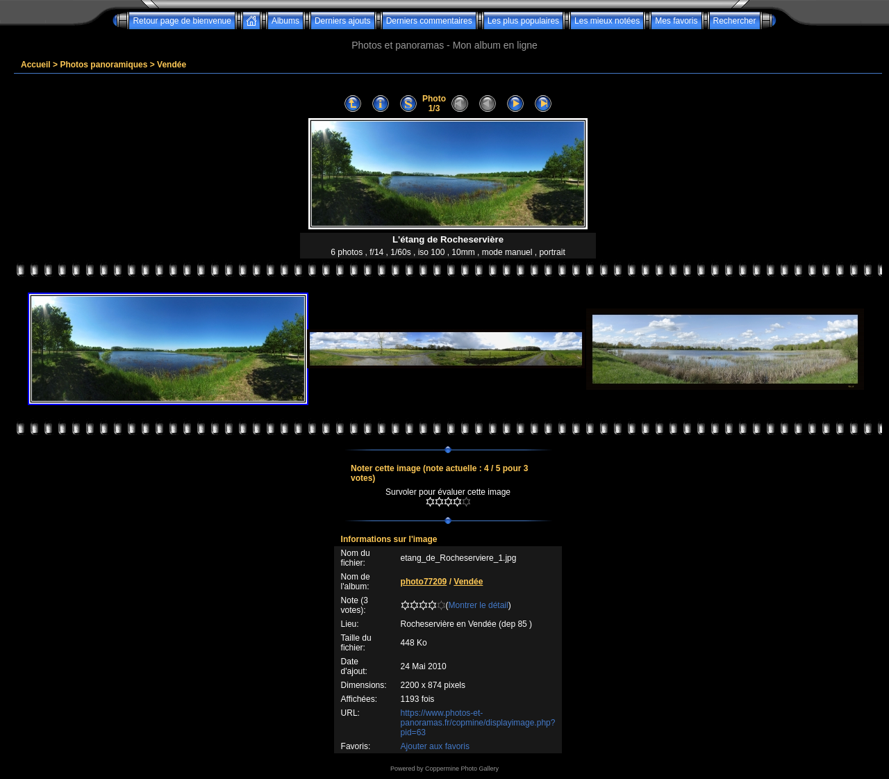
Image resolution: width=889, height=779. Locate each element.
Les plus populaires (523, 21)
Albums (285, 21)
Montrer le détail (478, 605)
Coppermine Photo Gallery (462, 768)
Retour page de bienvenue (182, 21)
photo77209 (424, 582)
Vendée (171, 64)
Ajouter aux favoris (435, 746)
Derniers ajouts (343, 21)
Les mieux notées (607, 21)
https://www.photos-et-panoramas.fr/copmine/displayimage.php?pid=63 (478, 722)
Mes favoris (676, 21)
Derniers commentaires (429, 21)
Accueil (36, 64)
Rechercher (734, 21)
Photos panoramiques (103, 64)
